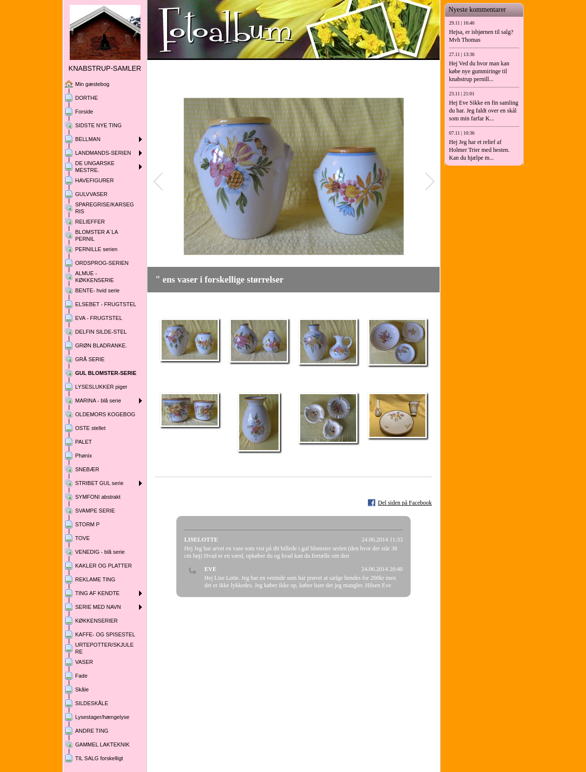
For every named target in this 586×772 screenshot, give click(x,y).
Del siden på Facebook (405, 502)
